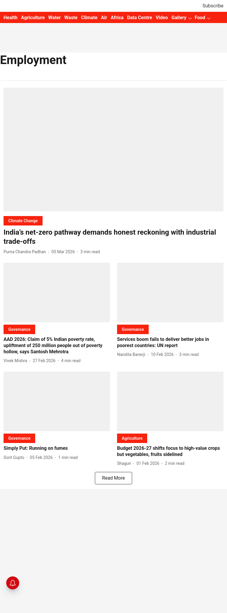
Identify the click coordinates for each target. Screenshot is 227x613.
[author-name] (26, 252)
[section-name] (23, 220)
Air (104, 17)
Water (54, 17)
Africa (117, 17)
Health (10, 17)
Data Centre (139, 17)
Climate (89, 17)
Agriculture (33, 17)
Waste (71, 17)
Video (162, 17)
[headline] (113, 237)
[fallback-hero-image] (113, 149)
